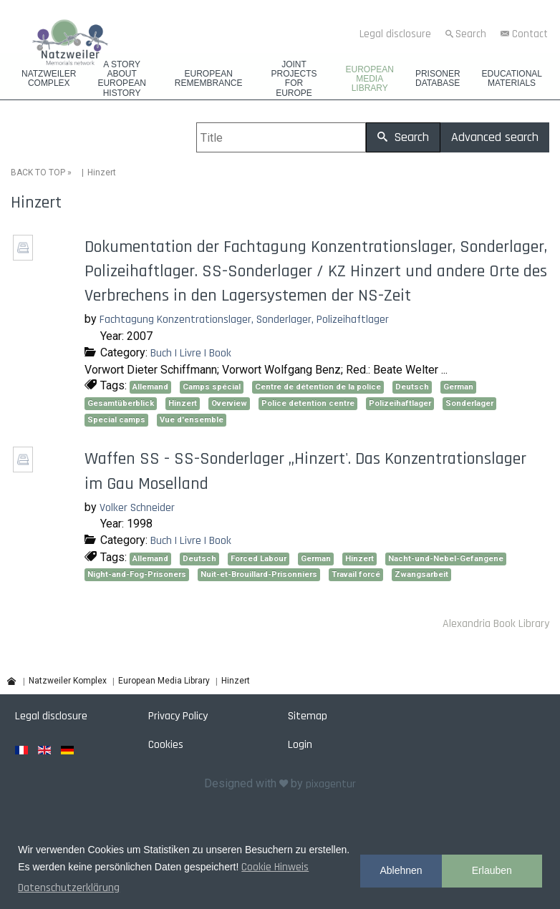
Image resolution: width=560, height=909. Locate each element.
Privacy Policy (178, 715)
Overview (229, 403)
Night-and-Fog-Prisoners (136, 574)
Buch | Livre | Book (190, 353)
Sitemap (307, 715)
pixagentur (331, 784)
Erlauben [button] (492, 870)
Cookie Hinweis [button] (275, 867)
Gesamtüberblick (120, 403)
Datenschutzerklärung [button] (69, 887)
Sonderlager (469, 403)
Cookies (165, 744)
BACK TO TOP (38, 172)
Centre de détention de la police (318, 387)
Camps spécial (212, 387)
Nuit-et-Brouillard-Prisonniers (259, 574)
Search (470, 34)
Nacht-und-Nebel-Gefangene (445, 558)
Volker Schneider (137, 507)
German (458, 387)
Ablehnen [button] (401, 870)
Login (300, 744)
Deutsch (412, 387)
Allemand (150, 387)
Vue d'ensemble (191, 419)
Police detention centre (307, 403)
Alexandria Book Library (496, 623)
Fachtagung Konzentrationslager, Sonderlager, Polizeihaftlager (244, 319)
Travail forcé (356, 574)
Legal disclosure (395, 34)
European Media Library (370, 79)
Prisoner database (437, 78)
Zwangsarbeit (421, 574)
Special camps (116, 419)
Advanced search (495, 137)
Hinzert (182, 403)
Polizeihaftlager (400, 403)
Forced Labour (258, 558)
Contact (530, 34)
